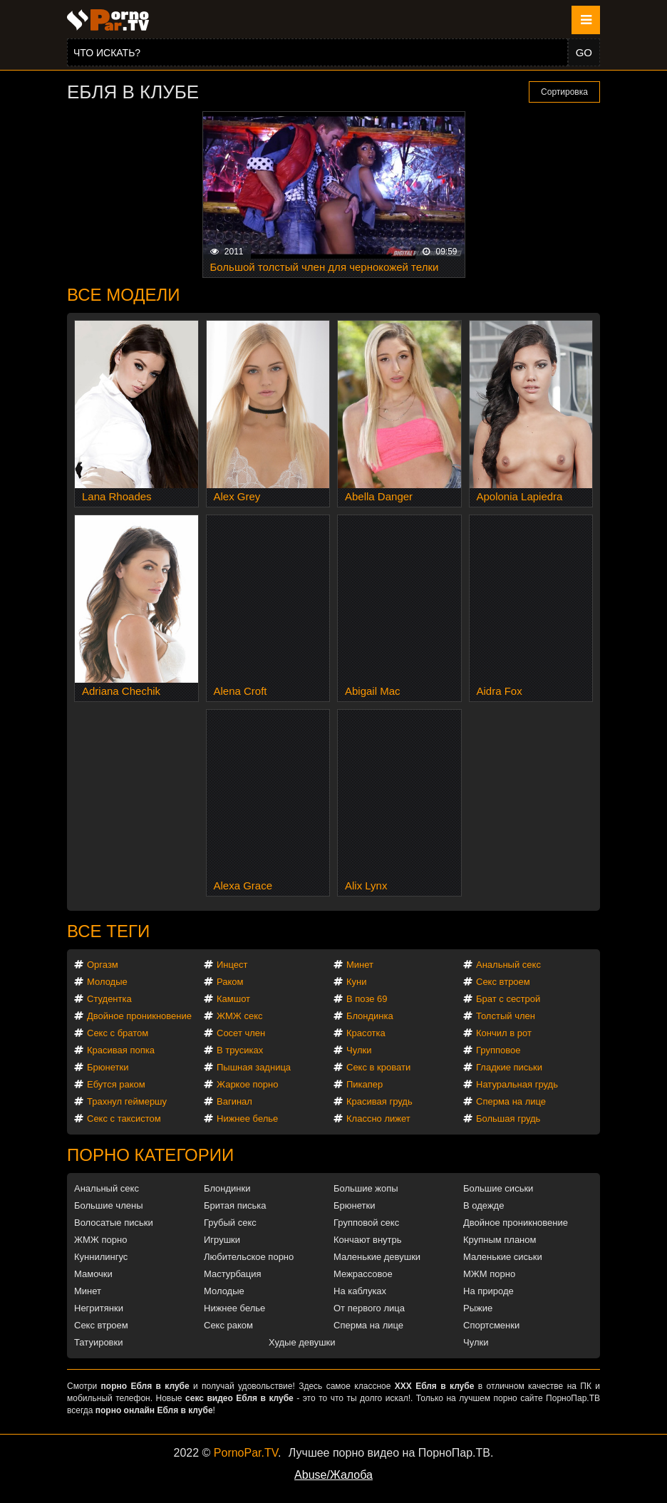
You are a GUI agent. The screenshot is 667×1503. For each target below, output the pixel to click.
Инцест (232, 964)
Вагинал (234, 1101)
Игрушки (222, 1239)
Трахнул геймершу (127, 1101)
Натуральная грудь (517, 1084)
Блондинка (369, 1016)
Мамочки (93, 1274)
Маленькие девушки (377, 1256)
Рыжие (477, 1308)
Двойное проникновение (139, 1016)
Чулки (358, 1050)
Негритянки (98, 1308)
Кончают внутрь (368, 1239)
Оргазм (102, 964)
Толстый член (505, 1016)
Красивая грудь (379, 1101)
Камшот (233, 998)
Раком (230, 981)
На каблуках (360, 1291)
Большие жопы (366, 1188)
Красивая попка (121, 1050)
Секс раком (228, 1325)
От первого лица (369, 1308)
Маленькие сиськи (502, 1256)
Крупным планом (499, 1239)
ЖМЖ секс (240, 1016)
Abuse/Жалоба (333, 1475)
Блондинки (227, 1188)
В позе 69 (367, 998)
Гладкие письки (509, 1067)
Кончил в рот (504, 1033)
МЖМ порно (489, 1274)
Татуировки (98, 1342)
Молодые (107, 981)
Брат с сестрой (508, 998)
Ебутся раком (116, 1084)
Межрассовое (363, 1274)
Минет (359, 964)
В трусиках (240, 1050)
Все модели (123, 294)
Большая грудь (508, 1118)
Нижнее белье (247, 1118)
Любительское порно (249, 1256)
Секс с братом (117, 1033)
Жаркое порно (247, 1084)
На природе (488, 1291)
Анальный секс (508, 964)
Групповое (498, 1050)
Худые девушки (302, 1342)
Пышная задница (254, 1067)
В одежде (483, 1205)
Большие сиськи (498, 1188)
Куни (356, 981)
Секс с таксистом (124, 1118)
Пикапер (364, 1084)
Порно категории (150, 1154)
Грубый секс (230, 1222)
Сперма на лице (511, 1101)
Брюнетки (107, 1067)
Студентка (109, 998)
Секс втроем (503, 981)
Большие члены (108, 1205)
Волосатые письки (113, 1222)
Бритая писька (235, 1205)
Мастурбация (233, 1274)
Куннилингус (101, 1256)
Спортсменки (491, 1325)
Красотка (366, 1033)
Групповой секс (366, 1222)
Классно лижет (378, 1118)
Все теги (108, 931)
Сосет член (241, 1033)
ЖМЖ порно (100, 1239)
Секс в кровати (378, 1067)
